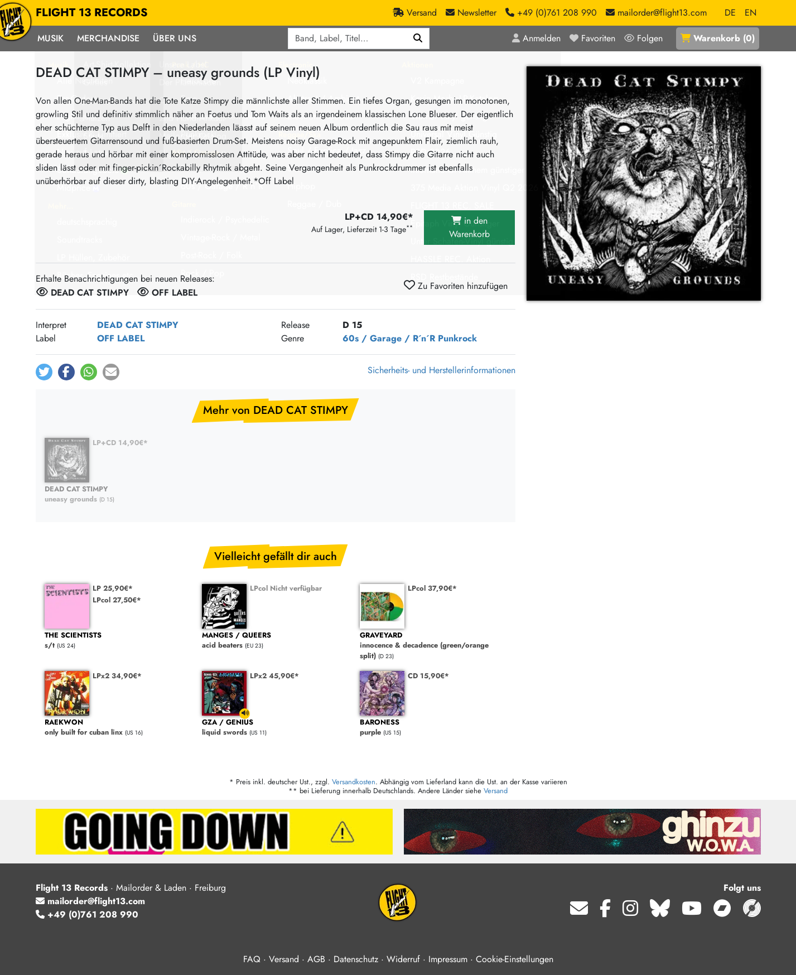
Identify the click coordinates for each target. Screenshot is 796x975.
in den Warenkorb (469, 227)
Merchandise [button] (108, 38)
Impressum (447, 959)
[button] (44, 372)
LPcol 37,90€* (432, 588)
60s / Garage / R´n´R (388, 338)
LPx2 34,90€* (117, 675)
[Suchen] (418, 38)
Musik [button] (50, 38)
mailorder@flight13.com (90, 901)
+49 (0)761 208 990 (87, 914)
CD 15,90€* (428, 675)
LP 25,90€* (113, 588)
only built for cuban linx (118, 727)
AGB (316, 959)
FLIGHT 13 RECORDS (92, 13)
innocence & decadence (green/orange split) (433, 646)
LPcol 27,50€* (117, 600)
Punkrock (457, 338)
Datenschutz (356, 959)
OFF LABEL (120, 338)
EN (750, 12)
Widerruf (403, 959)
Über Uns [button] (174, 38)
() (718, 38)
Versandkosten (353, 781)
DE (730, 12)
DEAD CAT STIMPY (138, 324)
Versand (496, 790)
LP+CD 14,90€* (120, 442)
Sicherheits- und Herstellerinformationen (441, 370)
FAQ (251, 959)
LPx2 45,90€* (274, 675)
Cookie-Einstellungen (514, 959)
